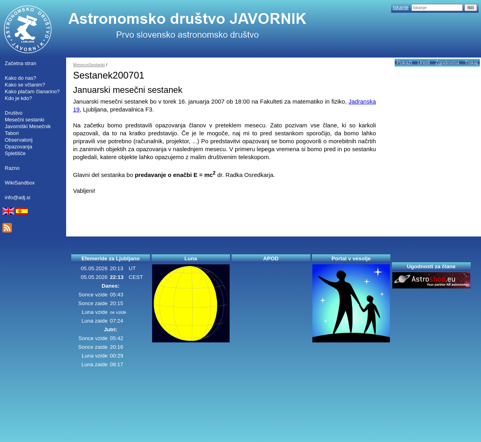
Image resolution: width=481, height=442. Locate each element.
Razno (12, 168)
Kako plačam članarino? (32, 91)
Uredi (423, 62)
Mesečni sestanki (24, 120)
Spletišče (15, 153)
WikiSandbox (20, 183)
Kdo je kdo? (18, 98)
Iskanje (401, 7)
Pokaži (404, 62)
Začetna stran (20, 63)
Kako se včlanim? (25, 85)
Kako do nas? (20, 78)
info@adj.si (17, 197)
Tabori (12, 133)
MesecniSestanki (89, 64)
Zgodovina (447, 62)
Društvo (14, 113)
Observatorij (18, 140)
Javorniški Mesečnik (28, 126)
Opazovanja (18, 147)
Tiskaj (471, 62)
